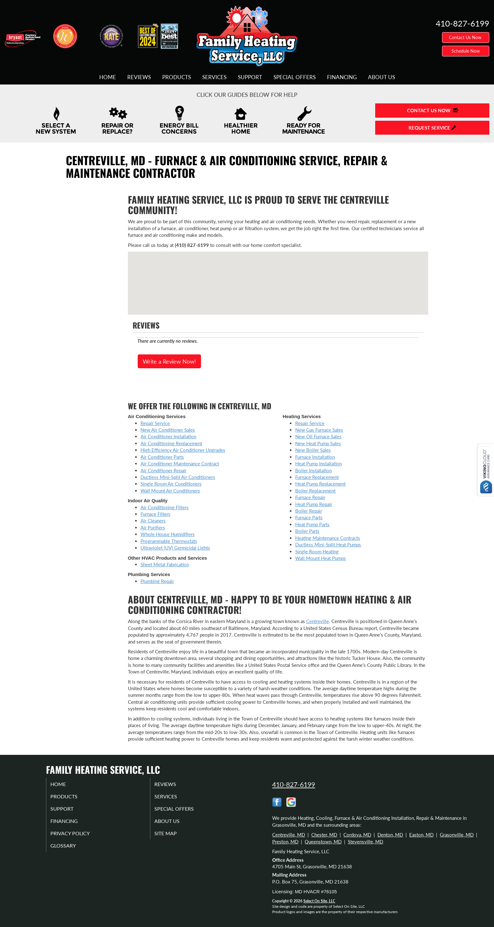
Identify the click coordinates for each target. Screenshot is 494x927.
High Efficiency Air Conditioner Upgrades (183, 450)
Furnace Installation (315, 457)
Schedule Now (465, 51)
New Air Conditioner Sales (168, 430)
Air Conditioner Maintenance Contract (180, 463)
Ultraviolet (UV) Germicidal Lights (175, 548)
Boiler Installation (313, 470)
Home (107, 77)
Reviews (139, 77)
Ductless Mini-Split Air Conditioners (178, 477)
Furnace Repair (310, 497)
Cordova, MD (357, 834)
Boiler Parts (307, 531)
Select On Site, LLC (319, 901)
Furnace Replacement (317, 477)
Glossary (70, 850)
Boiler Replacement (315, 490)
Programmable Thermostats (169, 541)
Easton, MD (421, 834)
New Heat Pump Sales (318, 443)
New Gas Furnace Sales (319, 430)
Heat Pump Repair (313, 504)
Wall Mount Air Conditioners (170, 490)
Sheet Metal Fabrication (165, 564)
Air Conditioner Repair (164, 470)
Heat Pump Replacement (320, 484)
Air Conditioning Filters (165, 507)
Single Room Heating (317, 551)
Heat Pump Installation (318, 463)
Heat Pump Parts (312, 524)
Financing (342, 77)
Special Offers (294, 77)
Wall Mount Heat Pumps (320, 558)
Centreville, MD (288, 834)
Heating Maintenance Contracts (327, 538)
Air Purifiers (153, 527)
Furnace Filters (155, 514)
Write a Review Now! (169, 361)
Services (214, 77)
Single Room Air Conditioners (171, 484)
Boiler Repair (308, 511)
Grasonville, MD (457, 834)
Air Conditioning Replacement (171, 443)
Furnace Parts (309, 517)
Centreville (317, 621)
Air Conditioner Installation (168, 436)
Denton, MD (390, 834)
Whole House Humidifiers (168, 534)
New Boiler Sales (313, 450)
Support (250, 77)
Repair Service (155, 423)
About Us (381, 77)
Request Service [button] (432, 128)
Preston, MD (285, 841)
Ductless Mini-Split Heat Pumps (328, 544)
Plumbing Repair (157, 581)
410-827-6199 (293, 784)
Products (176, 77)
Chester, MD (324, 834)
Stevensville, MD (365, 841)
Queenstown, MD (323, 841)
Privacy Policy (78, 837)
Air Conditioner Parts (162, 457)
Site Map (172, 837)
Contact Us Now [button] (466, 37)
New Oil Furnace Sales (318, 436)
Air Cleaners (153, 520)
